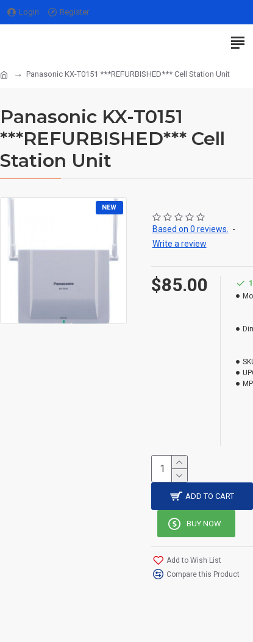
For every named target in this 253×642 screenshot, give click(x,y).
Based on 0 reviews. (190, 229)
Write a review (179, 244)
